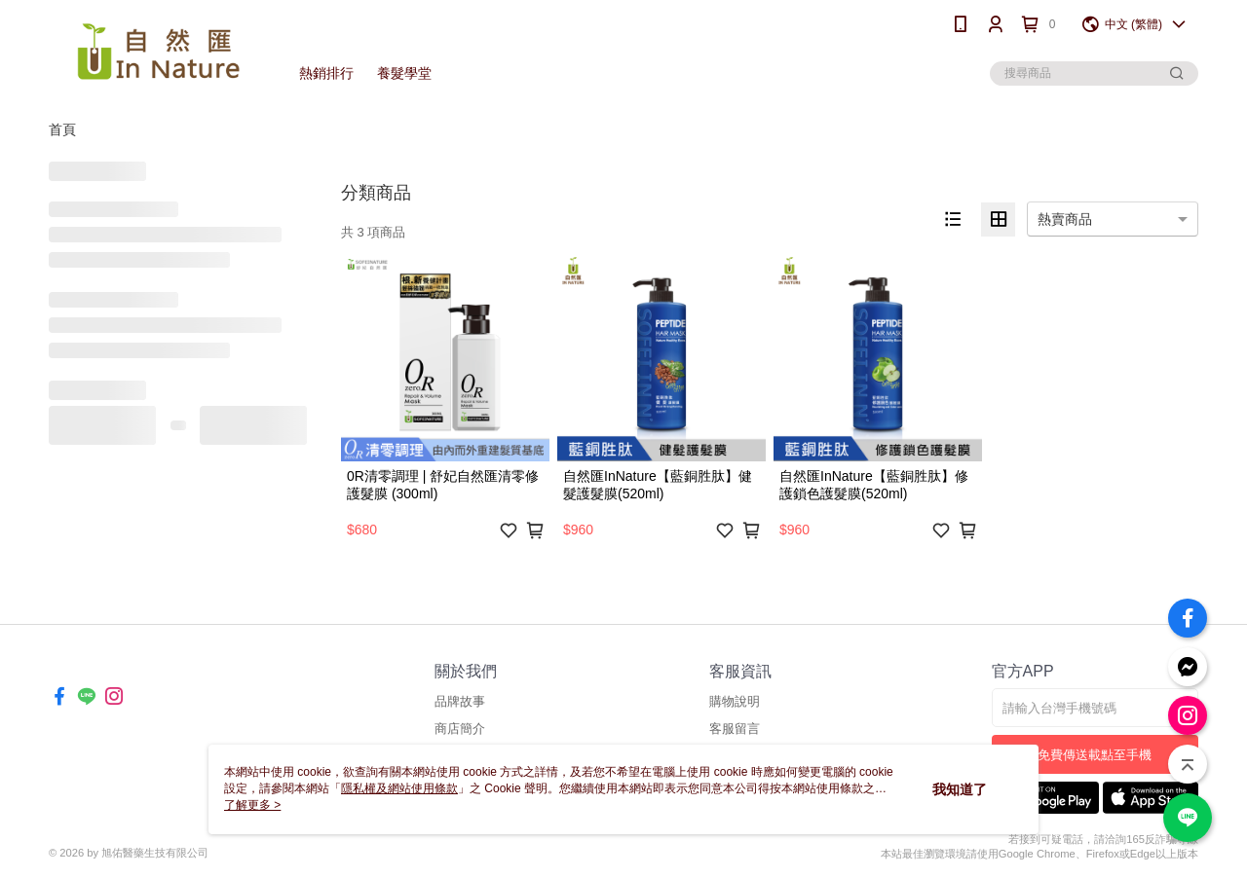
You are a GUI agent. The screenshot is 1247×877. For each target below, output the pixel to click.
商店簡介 (460, 728)
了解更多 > (252, 805)
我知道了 (959, 789)
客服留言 (734, 728)
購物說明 (734, 701)
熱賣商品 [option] (1065, 219)
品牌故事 (460, 701)
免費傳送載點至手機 (1095, 755)
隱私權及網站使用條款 (399, 788)
